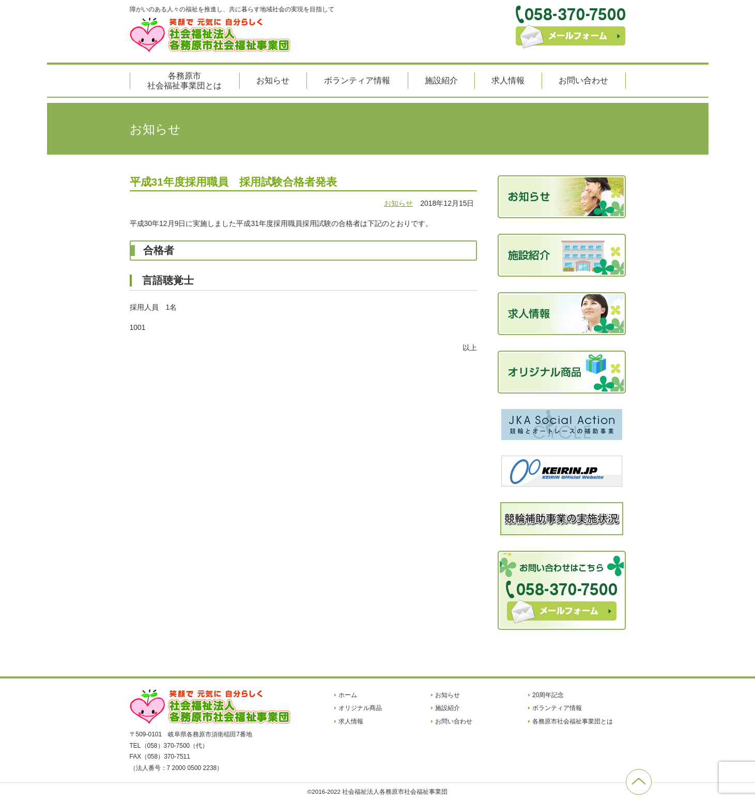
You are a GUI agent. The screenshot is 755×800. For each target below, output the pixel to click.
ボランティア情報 (357, 80)
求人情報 (508, 80)
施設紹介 (441, 80)
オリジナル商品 (360, 708)
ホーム (347, 695)
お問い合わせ (583, 80)
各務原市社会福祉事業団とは (184, 80)
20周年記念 (548, 695)
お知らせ (272, 80)
